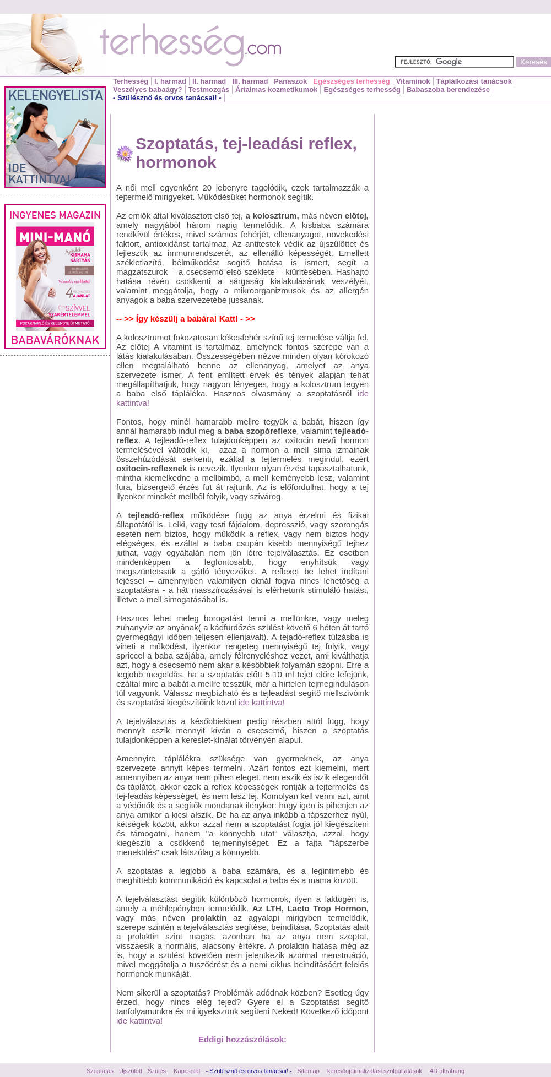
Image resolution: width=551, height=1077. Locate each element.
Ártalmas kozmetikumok (276, 89)
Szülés (157, 1071)
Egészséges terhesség (351, 81)
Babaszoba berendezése (448, 89)
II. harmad (209, 81)
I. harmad (170, 81)
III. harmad (250, 81)
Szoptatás (100, 1071)
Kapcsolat (187, 1071)
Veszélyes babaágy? (147, 89)
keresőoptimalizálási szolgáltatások (374, 1071)
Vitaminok (413, 81)
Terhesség (130, 81)
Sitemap (309, 1071)
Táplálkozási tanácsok (474, 81)
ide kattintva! (262, 702)
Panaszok (290, 81)
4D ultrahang (447, 1071)
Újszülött (130, 1071)
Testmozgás (208, 89)
